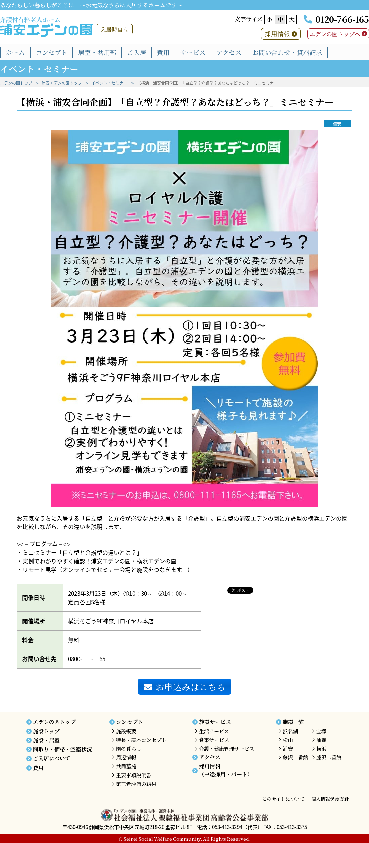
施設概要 (126, 731)
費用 (163, 52)
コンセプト (51, 52)
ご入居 (136, 52)
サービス (193, 52)
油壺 (321, 739)
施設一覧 (293, 722)
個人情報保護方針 (330, 798)
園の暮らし (128, 748)
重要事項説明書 (133, 775)
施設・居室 (46, 740)
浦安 (337, 123)
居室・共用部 (97, 52)
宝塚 (321, 731)
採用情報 (277, 33)
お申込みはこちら (184, 687)
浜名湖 (290, 731)
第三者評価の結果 (136, 783)
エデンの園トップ (16, 83)
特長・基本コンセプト (141, 739)
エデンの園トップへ (334, 34)
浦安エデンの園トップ (62, 83)
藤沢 (295, 757)
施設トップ (46, 731)
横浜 (321, 748)
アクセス (229, 52)
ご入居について (51, 758)
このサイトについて (283, 798)
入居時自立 (114, 29)
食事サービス (214, 739)
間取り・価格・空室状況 (62, 749)
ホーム (15, 52)
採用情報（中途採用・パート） (226, 770)
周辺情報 (126, 757)
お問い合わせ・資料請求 (287, 52)
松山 (288, 739)
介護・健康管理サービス (226, 748)
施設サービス (215, 722)
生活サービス (214, 731)
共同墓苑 (126, 766)
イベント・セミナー (109, 83)
